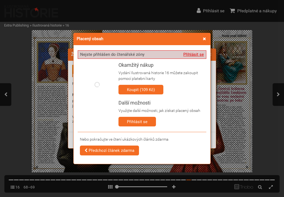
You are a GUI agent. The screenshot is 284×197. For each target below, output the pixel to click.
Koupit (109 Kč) (141, 89)
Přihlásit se (193, 54)
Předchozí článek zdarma (109, 150)
